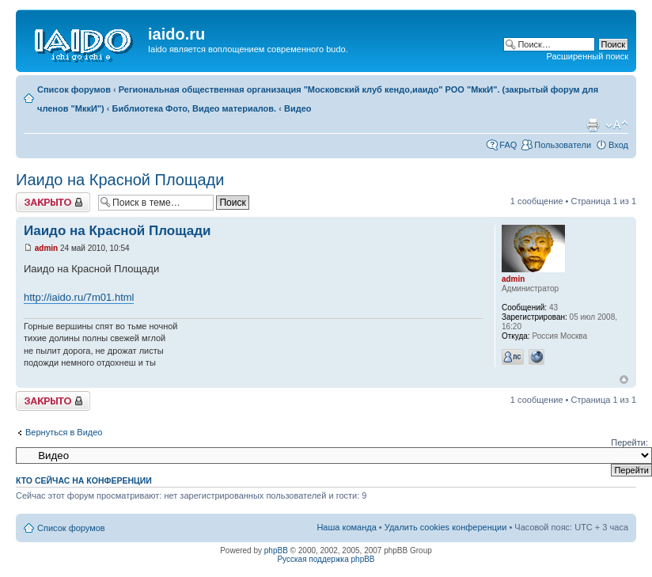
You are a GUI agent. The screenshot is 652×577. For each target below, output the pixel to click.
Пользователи (562, 145)
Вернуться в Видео (63, 432)
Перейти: (629, 442)
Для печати (592, 125)
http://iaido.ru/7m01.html (79, 297)
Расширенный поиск (587, 56)
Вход (618, 145)
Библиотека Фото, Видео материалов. (194, 108)
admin (46, 248)
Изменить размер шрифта (616, 125)
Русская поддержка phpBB (325, 559)
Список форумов (74, 89)
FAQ (508, 145)
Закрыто (53, 202)
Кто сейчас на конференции (84, 480)
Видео (298, 108)
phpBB (276, 550)
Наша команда (346, 527)
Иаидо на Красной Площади (120, 179)
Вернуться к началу (624, 379)
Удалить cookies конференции (446, 527)
